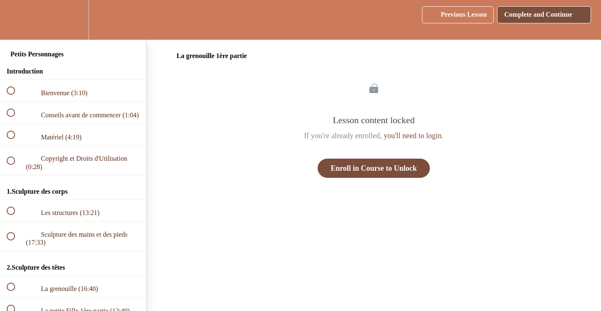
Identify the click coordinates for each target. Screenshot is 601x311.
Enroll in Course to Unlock (374, 168)
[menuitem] (73, 20)
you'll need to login (413, 135)
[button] (15, 20)
